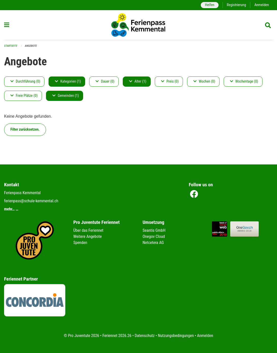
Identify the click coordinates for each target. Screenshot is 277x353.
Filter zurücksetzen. (25, 129)
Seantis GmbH (154, 230)
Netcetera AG (153, 242)
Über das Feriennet (88, 230)
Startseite (10, 46)
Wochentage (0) (244, 81)
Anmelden (261, 5)
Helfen (209, 5)
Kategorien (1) (68, 81)
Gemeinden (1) (65, 96)
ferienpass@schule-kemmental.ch (31, 200)
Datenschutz (145, 335)
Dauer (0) (105, 81)
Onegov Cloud (154, 236)
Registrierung (236, 5)
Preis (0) (170, 81)
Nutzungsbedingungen (176, 335)
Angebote (31, 46)
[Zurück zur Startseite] (138, 25)
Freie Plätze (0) (24, 96)
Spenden (80, 242)
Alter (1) (137, 81)
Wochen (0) (204, 81)
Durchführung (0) (25, 81)
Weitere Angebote (87, 236)
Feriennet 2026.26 (116, 335)
